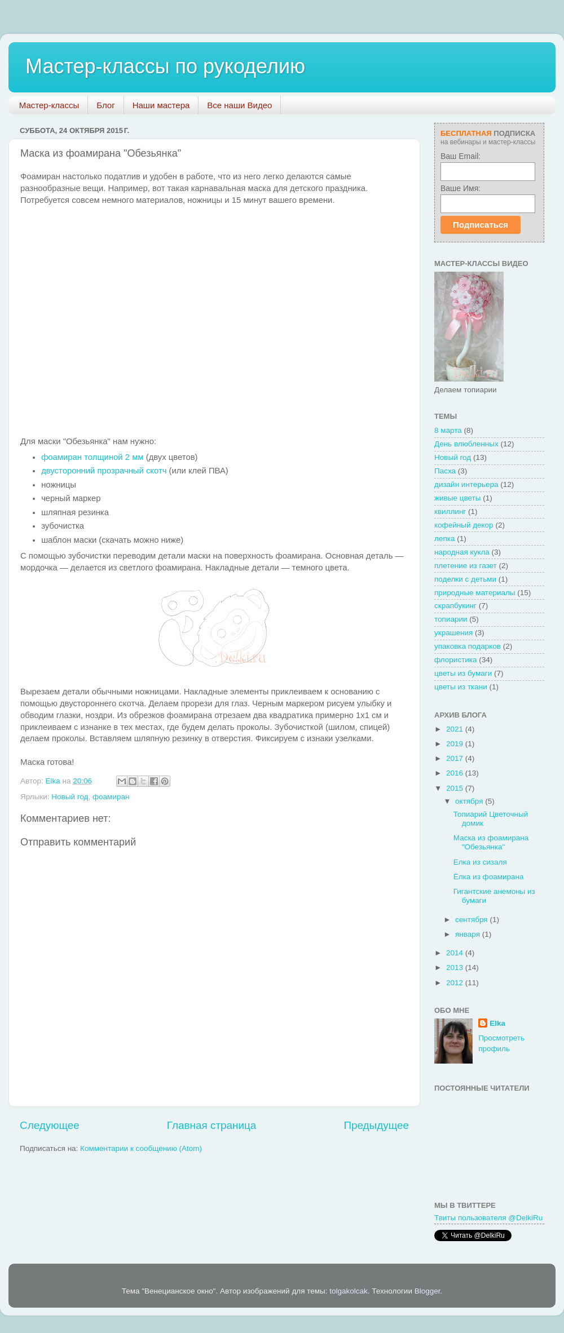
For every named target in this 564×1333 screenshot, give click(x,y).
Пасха (445, 471)
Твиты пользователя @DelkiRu (488, 1218)
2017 (455, 758)
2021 (455, 729)
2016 (455, 773)
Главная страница (212, 1125)
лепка (444, 538)
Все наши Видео (239, 105)
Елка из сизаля (480, 862)
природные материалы (474, 592)
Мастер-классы (49, 105)
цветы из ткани (460, 687)
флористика (455, 660)
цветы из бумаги (463, 673)
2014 (455, 953)
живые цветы (457, 498)
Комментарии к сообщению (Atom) (141, 1148)
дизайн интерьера (466, 484)
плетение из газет (465, 565)
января (468, 934)
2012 (455, 982)
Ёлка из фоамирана (488, 877)
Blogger (427, 1291)
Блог (105, 105)
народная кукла (462, 552)
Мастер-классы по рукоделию (165, 66)
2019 (455, 743)
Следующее (50, 1125)
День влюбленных (466, 444)
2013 (455, 967)
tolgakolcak (348, 1291)
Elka (497, 1023)
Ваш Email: (460, 156)
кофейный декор (463, 525)
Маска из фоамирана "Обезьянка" (491, 842)
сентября (472, 919)
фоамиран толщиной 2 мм (92, 457)
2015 (455, 788)
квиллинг (450, 511)
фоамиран (110, 796)
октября (470, 801)
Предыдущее (376, 1125)
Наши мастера (161, 105)
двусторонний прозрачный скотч (103, 470)
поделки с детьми (465, 579)
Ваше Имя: (460, 188)
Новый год (69, 796)
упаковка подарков (467, 646)
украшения (453, 632)
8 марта (448, 430)
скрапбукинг (455, 605)
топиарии (451, 619)
